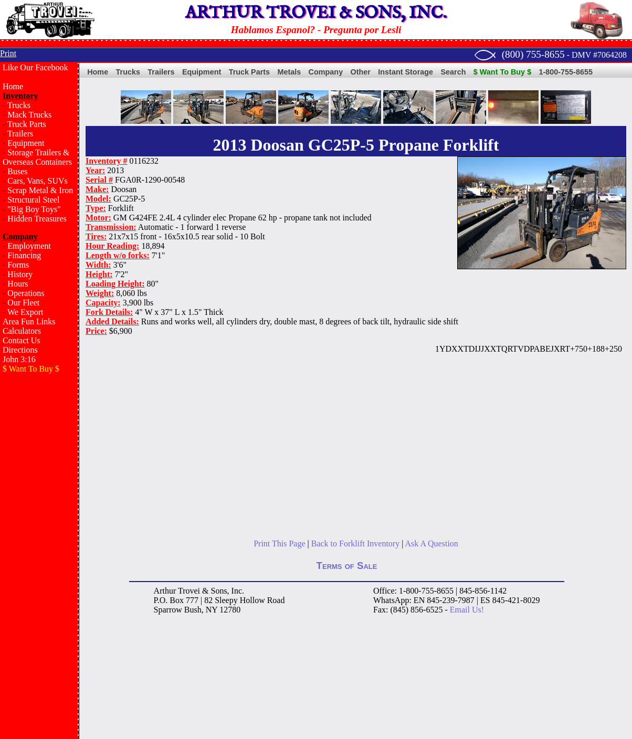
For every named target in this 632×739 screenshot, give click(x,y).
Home (13, 86)
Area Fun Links (29, 321)
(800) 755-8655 (533, 54)
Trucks (18, 105)
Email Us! (467, 609)
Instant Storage (405, 72)
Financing (24, 255)
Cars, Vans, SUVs (37, 180)
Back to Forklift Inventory (355, 543)
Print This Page (279, 543)
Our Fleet (23, 302)
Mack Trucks (29, 114)
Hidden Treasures (36, 218)
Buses (17, 171)
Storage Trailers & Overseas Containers (37, 157)
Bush (193, 609)
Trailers (20, 133)
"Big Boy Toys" (33, 209)
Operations (25, 293)
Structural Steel (33, 199)
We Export (25, 312)
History (20, 274)
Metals (289, 72)
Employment (29, 245)
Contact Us (21, 340)
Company (326, 72)
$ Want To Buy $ (502, 72)
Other (361, 72)
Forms (18, 264)
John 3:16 (19, 359)
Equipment (25, 143)
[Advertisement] (39, 549)
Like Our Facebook (35, 67)
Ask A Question (431, 543)
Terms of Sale (347, 565)
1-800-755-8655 (566, 72)
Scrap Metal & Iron (40, 190)
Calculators (22, 330)
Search (453, 72)
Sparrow (168, 609)
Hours (17, 283)
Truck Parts (26, 124)
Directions (20, 349)
